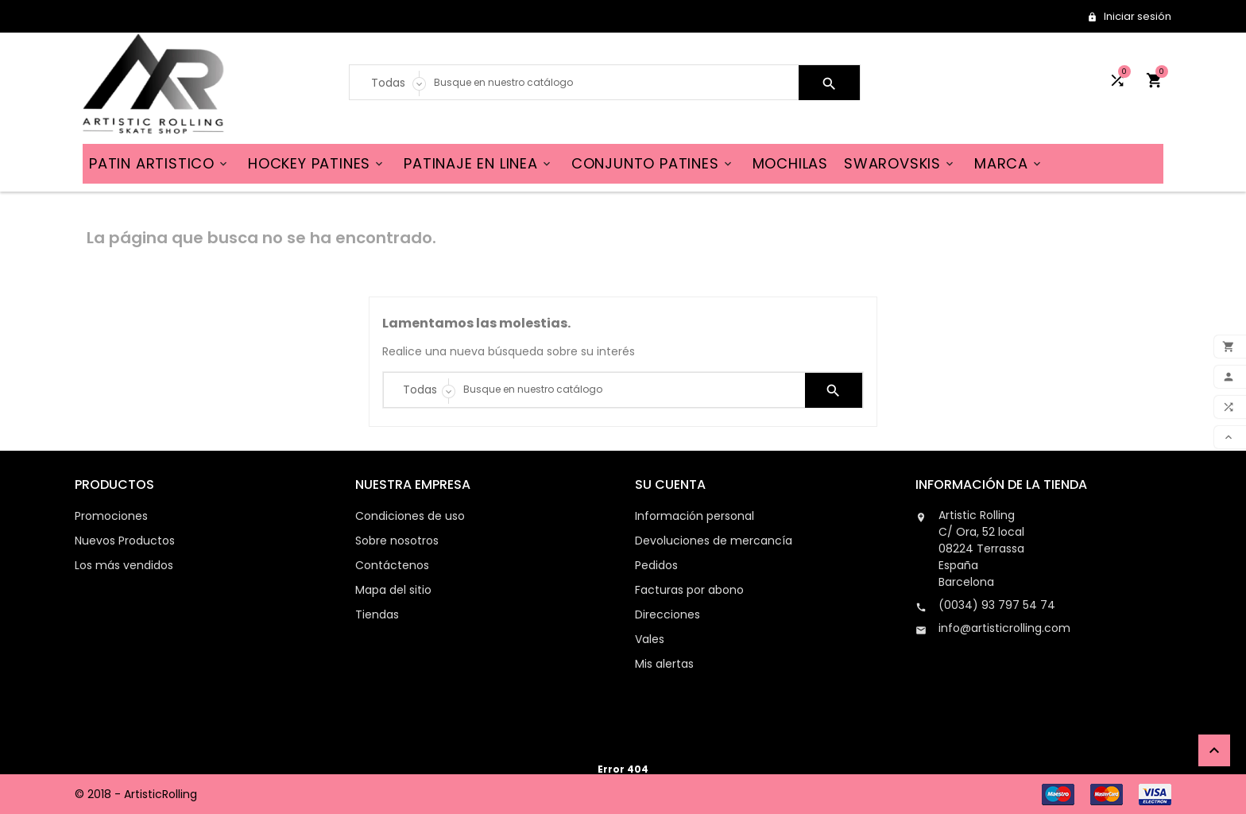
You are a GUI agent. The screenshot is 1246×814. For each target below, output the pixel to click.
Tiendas (377, 614)
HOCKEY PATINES (316, 164)
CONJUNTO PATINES (652, 164)
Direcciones (667, 614)
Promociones (111, 516)
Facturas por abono (689, 590)
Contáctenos (392, 565)
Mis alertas (664, 664)
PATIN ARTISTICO (159, 164)
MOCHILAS (790, 163)
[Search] (612, 82)
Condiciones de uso (410, 516)
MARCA (1008, 164)
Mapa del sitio (393, 590)
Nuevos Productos (125, 540)
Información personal (694, 516)
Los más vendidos (124, 565)
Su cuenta (670, 484)
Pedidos (656, 565)
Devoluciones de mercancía (713, 540)
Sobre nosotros (397, 540)
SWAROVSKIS (900, 164)
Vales (649, 639)
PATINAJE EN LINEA (478, 164)
